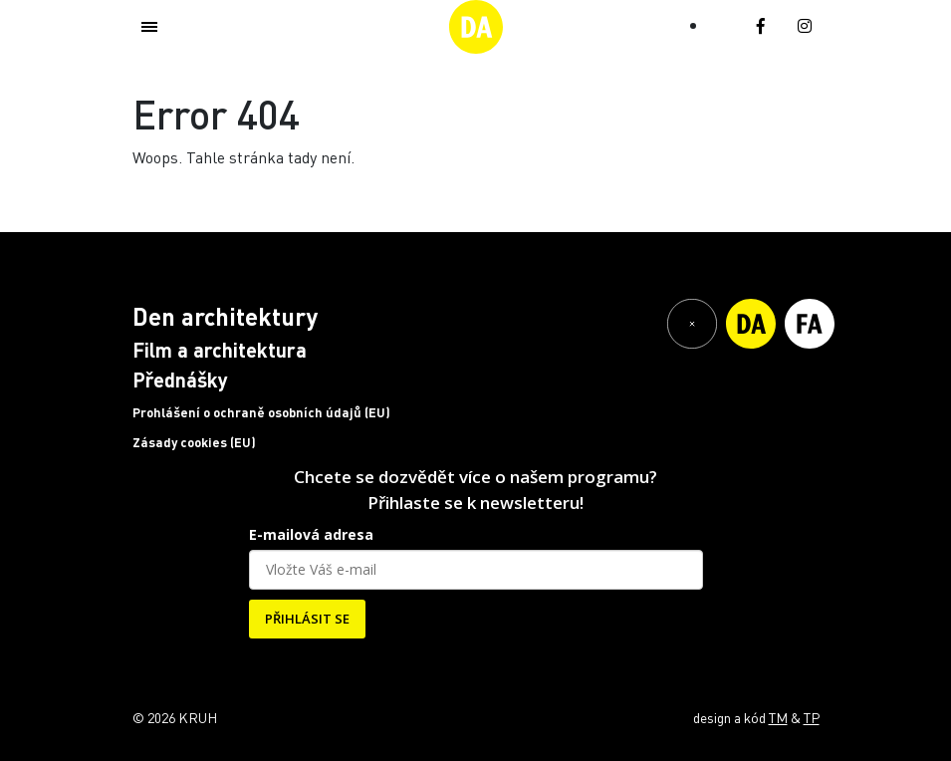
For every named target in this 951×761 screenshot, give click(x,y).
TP (812, 717)
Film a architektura (219, 350)
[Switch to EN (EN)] (721, 23)
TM (778, 717)
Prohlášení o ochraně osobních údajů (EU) (261, 412)
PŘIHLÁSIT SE (307, 619)
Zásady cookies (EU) (194, 442)
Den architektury (225, 316)
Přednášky (180, 379)
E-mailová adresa (311, 534)
